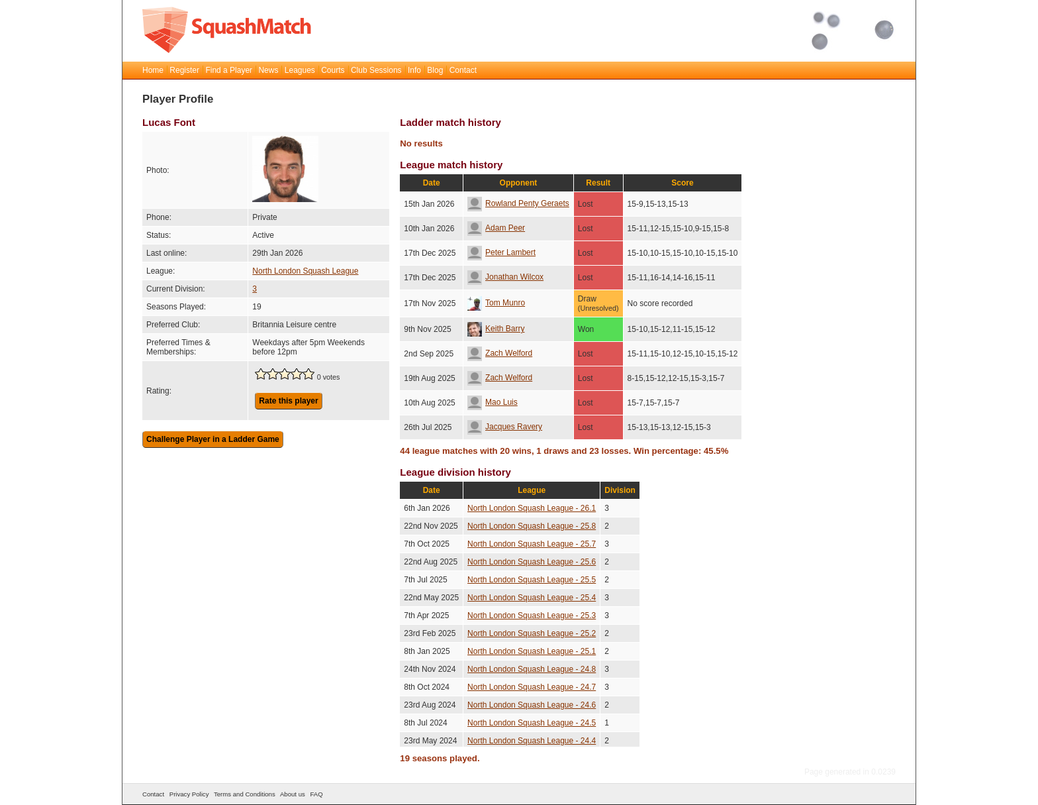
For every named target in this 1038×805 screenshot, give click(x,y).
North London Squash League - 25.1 (531, 651)
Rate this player (288, 400)
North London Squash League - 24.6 (531, 705)
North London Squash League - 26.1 (531, 508)
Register (184, 70)
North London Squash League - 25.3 (531, 615)
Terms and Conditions (244, 794)
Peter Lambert (501, 252)
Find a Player (228, 70)
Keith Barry (495, 328)
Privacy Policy (189, 794)
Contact (463, 70)
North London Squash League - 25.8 (531, 526)
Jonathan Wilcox (505, 277)
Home (153, 70)
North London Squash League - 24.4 (531, 740)
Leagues (300, 70)
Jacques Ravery (504, 426)
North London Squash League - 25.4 (531, 597)
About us (292, 794)
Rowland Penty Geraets (518, 203)
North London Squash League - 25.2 (531, 633)
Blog (435, 70)
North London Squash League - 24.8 (531, 669)
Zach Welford (499, 353)
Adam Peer (496, 228)
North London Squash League (305, 271)
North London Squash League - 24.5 (531, 722)
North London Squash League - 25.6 (531, 561)
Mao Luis (492, 402)
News (268, 70)
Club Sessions (376, 70)
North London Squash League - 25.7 (531, 544)
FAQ (316, 794)
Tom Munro (496, 302)
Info (414, 70)
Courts (332, 70)
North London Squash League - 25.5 (531, 579)
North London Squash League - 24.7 (531, 687)
